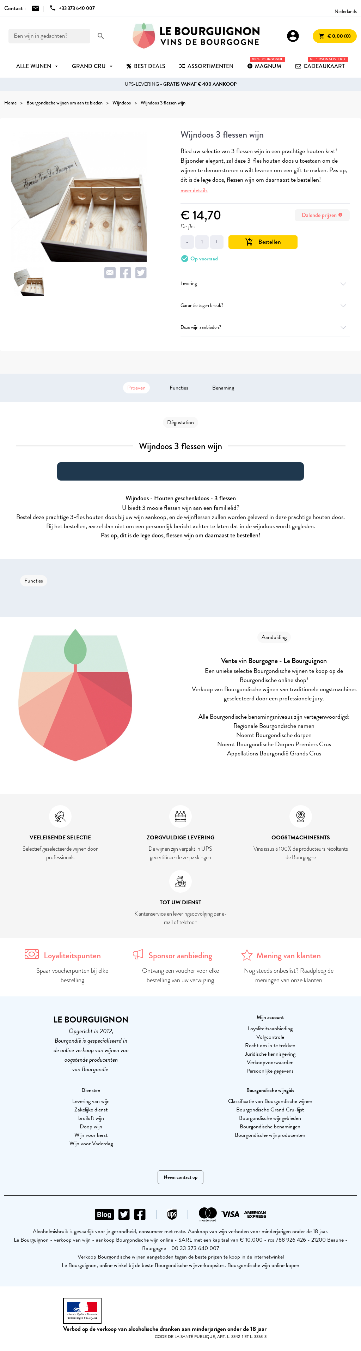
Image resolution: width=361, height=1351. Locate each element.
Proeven (136, 388)
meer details (194, 190)
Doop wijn (91, 1126)
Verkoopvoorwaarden (270, 1062)
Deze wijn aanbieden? (265, 327)
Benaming (223, 388)
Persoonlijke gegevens (270, 1071)
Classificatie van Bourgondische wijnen (270, 1101)
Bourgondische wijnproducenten (270, 1135)
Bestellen (263, 241)
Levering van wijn (91, 1101)
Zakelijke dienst (91, 1109)
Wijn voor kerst (91, 1135)
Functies (179, 388)
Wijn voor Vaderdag (91, 1143)
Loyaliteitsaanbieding (270, 1028)
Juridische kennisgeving (270, 1054)
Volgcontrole (270, 1037)
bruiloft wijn (91, 1118)
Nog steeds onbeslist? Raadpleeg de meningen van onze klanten (289, 975)
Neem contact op (180, 1177)
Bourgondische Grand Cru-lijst (270, 1109)
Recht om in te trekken (270, 1045)
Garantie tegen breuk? (265, 305)
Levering (265, 283)
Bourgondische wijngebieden (270, 1118)
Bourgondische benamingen (270, 1126)
